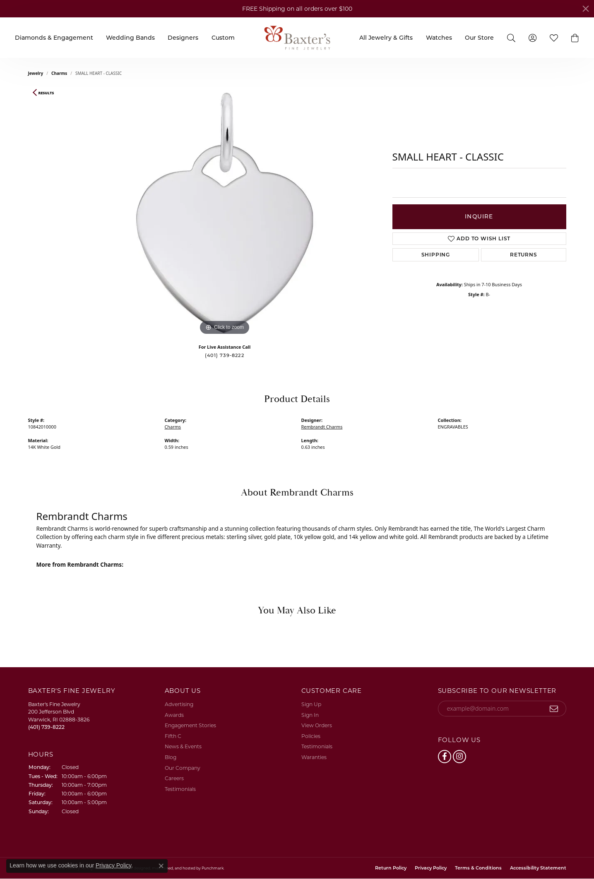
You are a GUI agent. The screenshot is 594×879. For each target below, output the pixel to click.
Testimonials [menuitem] (180, 789)
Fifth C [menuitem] (173, 736)
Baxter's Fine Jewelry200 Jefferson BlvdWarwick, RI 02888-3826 (58, 715)
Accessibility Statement (538, 868)
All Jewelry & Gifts (386, 37)
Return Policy (390, 868)
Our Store (479, 37)
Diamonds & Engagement (54, 37)
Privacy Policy (431, 868)
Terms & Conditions (478, 868)
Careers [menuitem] (174, 778)
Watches (439, 37)
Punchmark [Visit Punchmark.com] (213, 868)
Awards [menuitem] (174, 715)
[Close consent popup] (161, 865)
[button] (575, 37)
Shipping (435, 254)
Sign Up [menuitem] (311, 704)
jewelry (35, 73)
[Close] (585, 8)
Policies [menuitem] (310, 736)
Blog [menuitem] (170, 757)
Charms (59, 73)
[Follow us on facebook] (444, 756)
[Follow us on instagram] (459, 756)
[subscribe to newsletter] (554, 708)
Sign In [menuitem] (310, 715)
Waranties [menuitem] (314, 757)
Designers (183, 37)
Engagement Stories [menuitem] (190, 725)
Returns (523, 254)
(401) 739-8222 (224, 355)
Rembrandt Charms (322, 427)
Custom (223, 37)
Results (46, 93)
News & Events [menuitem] (183, 746)
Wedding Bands (130, 37)
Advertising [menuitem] (179, 704)
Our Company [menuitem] (182, 768)
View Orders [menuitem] (316, 725)
